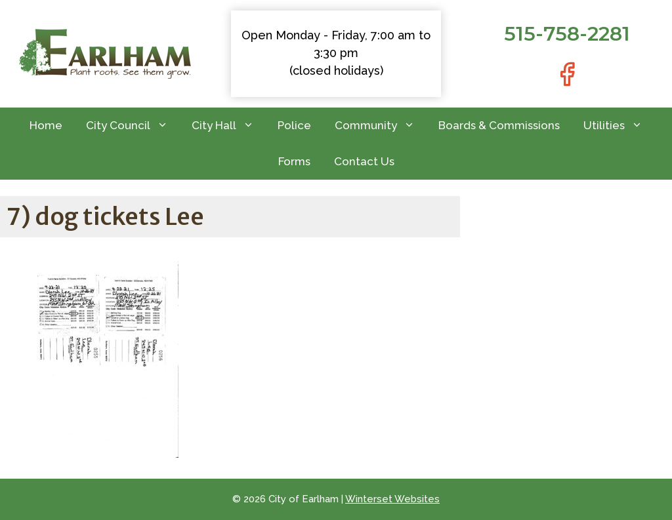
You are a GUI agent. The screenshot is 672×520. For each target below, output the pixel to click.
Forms (294, 161)
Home (46, 125)
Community (381, 126)
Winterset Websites (392, 499)
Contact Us (364, 161)
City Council (133, 126)
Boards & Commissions (499, 125)
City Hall (229, 126)
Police (294, 125)
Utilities (618, 126)
